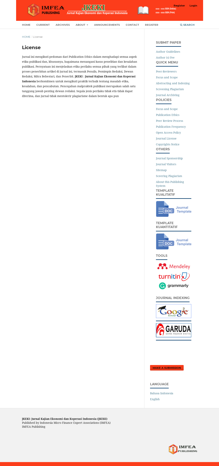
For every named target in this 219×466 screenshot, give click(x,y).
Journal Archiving (168, 95)
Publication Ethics (167, 115)
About (81, 24)
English (155, 399)
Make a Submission (167, 367)
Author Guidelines (168, 51)
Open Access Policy (168, 132)
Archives (63, 24)
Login (193, 5)
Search (187, 24)
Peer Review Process (169, 121)
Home (26, 24)
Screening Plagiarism (170, 89)
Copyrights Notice (168, 144)
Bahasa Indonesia (161, 393)
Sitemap (161, 170)
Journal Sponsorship (169, 158)
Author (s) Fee (165, 57)
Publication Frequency (171, 126)
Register (151, 24)
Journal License (166, 138)
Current (43, 24)
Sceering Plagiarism (169, 176)
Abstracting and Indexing (173, 83)
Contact (132, 24)
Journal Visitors (166, 164)
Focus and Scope (167, 77)
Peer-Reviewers (166, 71)
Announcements (107, 24)
